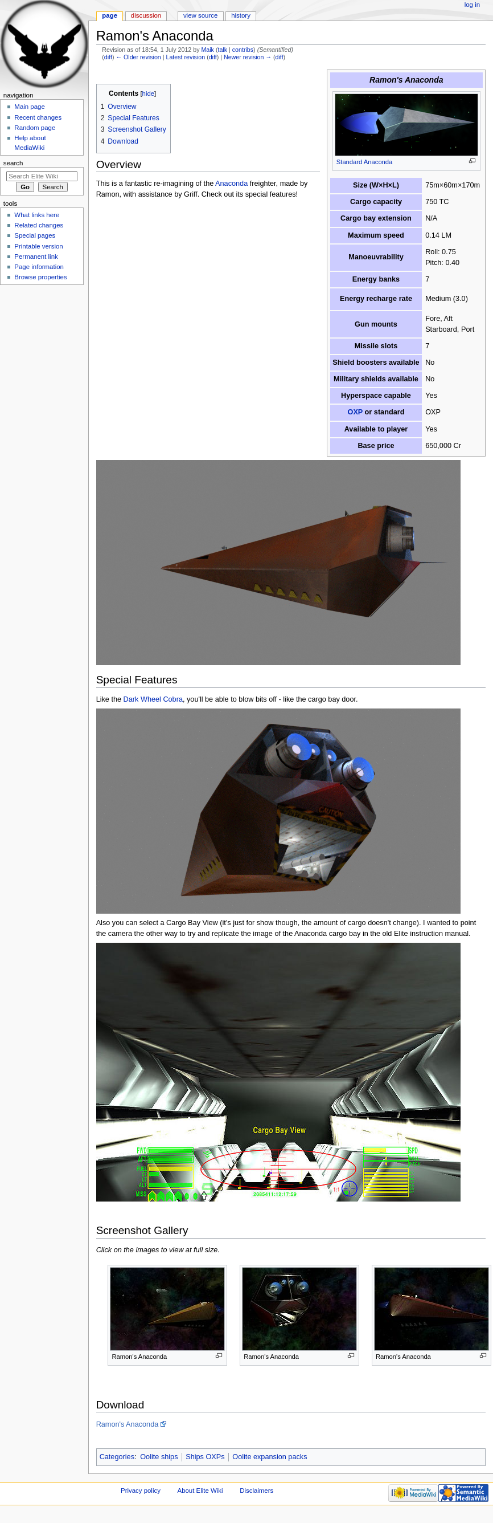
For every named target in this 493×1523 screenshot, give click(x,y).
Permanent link (35, 256)
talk (222, 49)
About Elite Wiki (200, 1490)
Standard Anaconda (364, 161)
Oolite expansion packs (269, 1457)
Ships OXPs (205, 1457)
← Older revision (138, 57)
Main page (29, 106)
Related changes (38, 225)
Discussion (146, 15)
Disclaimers (256, 1490)
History (240, 15)
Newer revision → (248, 57)
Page (109, 15)
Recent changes (37, 117)
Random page (34, 127)
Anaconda (231, 184)
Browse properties (40, 277)
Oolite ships (159, 1457)
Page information (39, 266)
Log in (472, 4)
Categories (117, 1457)
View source (200, 15)
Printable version (38, 246)
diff (108, 57)
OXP (355, 412)
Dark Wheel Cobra (153, 699)
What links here (36, 214)
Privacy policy (141, 1490)
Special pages (34, 235)
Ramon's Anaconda (127, 1424)
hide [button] (148, 93)
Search (13, 163)
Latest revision (185, 57)
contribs (242, 49)
